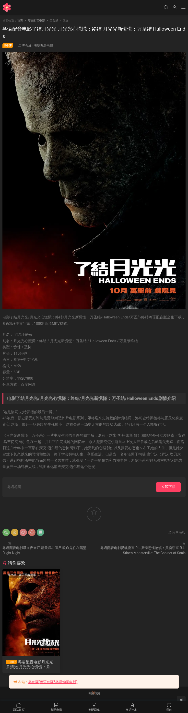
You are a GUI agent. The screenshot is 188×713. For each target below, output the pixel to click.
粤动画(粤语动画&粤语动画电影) (52, 682)
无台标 (27, 45)
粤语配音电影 (43, 45)
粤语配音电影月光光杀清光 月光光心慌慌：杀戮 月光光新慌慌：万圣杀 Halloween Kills (30, 664)
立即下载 (168, 487)
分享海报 (176, 532)
